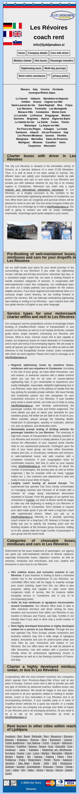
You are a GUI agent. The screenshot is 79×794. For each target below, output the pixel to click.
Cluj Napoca (33, 743)
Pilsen (60, 756)
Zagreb (69, 770)
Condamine (42, 112)
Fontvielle (40, 108)
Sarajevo (10, 763)
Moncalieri (50, 145)
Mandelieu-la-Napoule (55, 98)
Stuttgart (9, 766)
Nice (59, 105)
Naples (20, 756)
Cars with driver (60, 53)
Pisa (69, 756)
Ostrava (38, 756)
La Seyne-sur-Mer (49, 125)
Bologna (68, 736)
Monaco (25, 89)
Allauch (34, 132)
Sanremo (19, 118)
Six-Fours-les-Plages (29, 129)
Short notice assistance (32, 76)
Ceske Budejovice (15, 743)
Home (21, 53)
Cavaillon (51, 142)
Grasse (37, 101)
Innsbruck (10, 749)
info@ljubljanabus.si (49, 44)
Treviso (59, 766)
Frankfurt (21, 746)
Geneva (32, 746)
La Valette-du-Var (24, 122)
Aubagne (49, 129)
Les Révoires (24, 108)
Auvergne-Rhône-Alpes (42, 92)
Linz (28, 753)
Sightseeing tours (31, 68)
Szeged (20, 766)
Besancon (56, 736)
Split (54, 763)
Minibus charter (22, 60)
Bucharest (55, 739)
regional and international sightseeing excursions (34, 189)
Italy (35, 89)
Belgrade (37, 736)
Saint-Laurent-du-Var (23, 105)
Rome (56, 759)
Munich (9, 756)
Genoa (42, 746)
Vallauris (35, 98)
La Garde (42, 122)
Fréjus (69, 105)
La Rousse (36, 115)
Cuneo (54, 122)
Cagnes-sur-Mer (53, 101)
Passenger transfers (61, 60)
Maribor (45, 753)
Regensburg (34, 759)
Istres (62, 142)
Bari (19, 736)
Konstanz (10, 753)
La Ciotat (62, 129)
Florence (10, 746)
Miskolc (69, 753)
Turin (8, 770)
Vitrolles (61, 135)
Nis (28, 756)
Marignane (22, 139)
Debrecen (67, 743)
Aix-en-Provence (51, 132)
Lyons (36, 753)
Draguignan (52, 115)
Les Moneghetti (58, 108)
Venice (40, 770)
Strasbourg (66, 763)
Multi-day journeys (55, 68)
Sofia (46, 763)
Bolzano (9, 739)
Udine (16, 770)
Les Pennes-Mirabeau (30, 135)
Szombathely (34, 766)
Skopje (36, 763)
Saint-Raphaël (46, 105)
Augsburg (10, 736)
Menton (66, 115)
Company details (37, 53)
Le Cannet (21, 98)
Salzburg (67, 759)
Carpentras (34, 145)
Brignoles (32, 118)
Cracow (55, 743)
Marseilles (37, 139)
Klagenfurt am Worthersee (57, 749)
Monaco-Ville (25, 112)
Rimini (47, 759)
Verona (49, 770)
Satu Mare (24, 763)
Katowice (34, 749)
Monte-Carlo (59, 112)
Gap (66, 132)
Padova (50, 756)
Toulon (65, 122)
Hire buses (41, 60)
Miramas (38, 142)
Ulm (23, 770)
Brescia (34, 739)
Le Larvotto (20, 115)
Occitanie (58, 89)
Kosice (20, 753)
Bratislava (22, 739)
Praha (22, 759)
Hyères (45, 118)
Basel (27, 736)
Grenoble (60, 746)
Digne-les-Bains (61, 118)
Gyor (70, 746)
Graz (50, 746)
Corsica (45, 89)
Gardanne (21, 132)
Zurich (8, 773)
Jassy (22, 749)
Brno (44, 739)
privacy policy (61, 76)
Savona (49, 135)
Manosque (30, 125)
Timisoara (48, 766)
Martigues (24, 142)
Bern (46, 736)
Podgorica (10, 759)
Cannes (30, 500)
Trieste (68, 766)
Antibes (25, 101)
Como (46, 743)
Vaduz (30, 770)
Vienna (59, 770)
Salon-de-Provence (57, 139)
